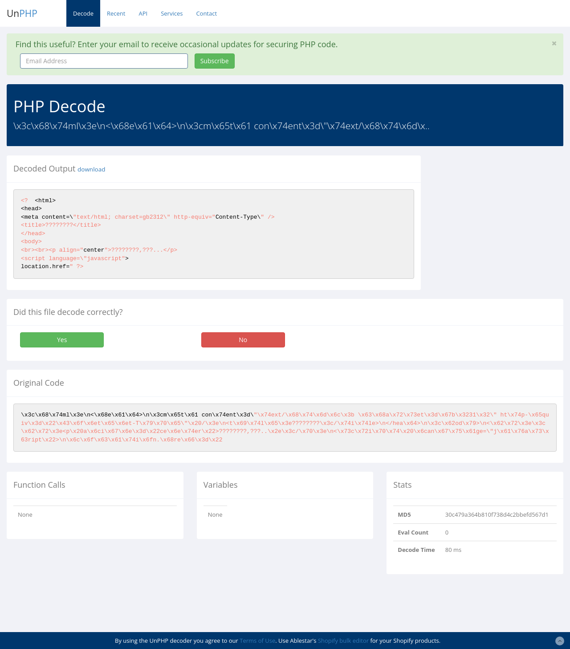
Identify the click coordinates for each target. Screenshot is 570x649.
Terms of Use (257, 641)
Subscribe (214, 61)
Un (22, 13)
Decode (83, 13)
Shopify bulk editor (343, 641)
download (91, 169)
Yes (62, 339)
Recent (116, 13)
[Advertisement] (502, 211)
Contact (206, 13)
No (243, 339)
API (142, 13)
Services (172, 13)
